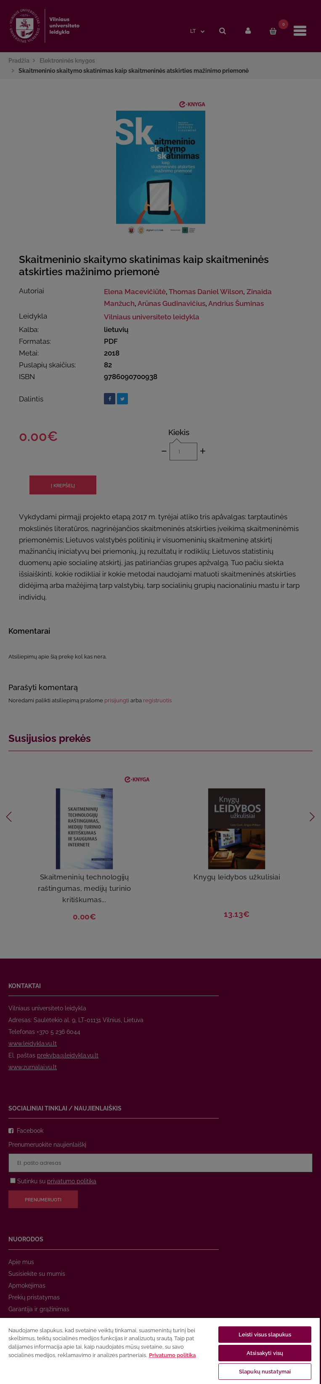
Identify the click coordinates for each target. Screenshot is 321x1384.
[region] (160, 1350)
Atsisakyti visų (265, 1353)
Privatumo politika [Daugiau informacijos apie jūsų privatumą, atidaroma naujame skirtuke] (172, 1355)
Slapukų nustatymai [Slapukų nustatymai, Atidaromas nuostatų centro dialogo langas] (265, 1371)
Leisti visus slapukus (265, 1334)
